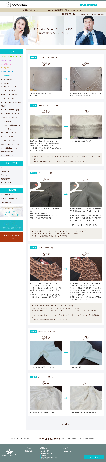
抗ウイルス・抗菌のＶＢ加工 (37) (11, 56)
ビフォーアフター (11, 163)
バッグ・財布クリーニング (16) (10, 113)
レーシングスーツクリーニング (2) (11, 98)
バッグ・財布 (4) (6, 121)
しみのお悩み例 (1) (7, 194)
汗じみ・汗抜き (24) (7, 155)
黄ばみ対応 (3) (5, 179)
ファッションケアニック (11, 237)
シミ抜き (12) (5, 68)
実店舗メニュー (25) (7, 71)
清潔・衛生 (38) (6, 60)
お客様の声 (67, 451)
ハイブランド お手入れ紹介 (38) (11, 125)
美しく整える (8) (6, 183)
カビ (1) (3, 167)
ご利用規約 (44, 455)
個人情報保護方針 (46, 453)
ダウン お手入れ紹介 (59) (9, 132)
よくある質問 (45, 451)
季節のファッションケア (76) (10, 144)
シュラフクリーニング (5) (9, 87)
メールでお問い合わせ (94, 457)
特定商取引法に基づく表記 (49, 458)
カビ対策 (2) (5, 83)
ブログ (11, 52)
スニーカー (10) (6, 129)
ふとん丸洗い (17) (6, 64)
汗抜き (33, 57)
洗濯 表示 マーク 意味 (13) (9, 117)
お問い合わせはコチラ (89, 5)
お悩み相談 (11, 190)
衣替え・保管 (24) (6, 79)
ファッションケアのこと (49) (10, 110)
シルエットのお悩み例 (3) (9, 198)
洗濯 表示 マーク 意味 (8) (9, 94)
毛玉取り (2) (5, 106)
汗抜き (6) (4, 175)
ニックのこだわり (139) (8, 140)
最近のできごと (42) (7, 136)
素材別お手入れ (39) (7, 152)
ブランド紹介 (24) (6, 75)
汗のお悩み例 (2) (6, 202)
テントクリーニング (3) (8, 90)
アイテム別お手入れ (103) (9, 148)
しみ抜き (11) (5, 171)
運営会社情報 (29, 451)
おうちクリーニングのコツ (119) (11, 102)
